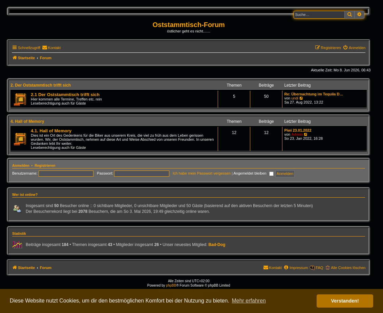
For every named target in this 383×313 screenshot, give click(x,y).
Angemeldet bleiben (253, 173)
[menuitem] (51, 48)
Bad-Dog (216, 244)
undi (294, 98)
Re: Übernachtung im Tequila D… (313, 94)
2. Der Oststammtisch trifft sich (40, 85)
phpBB (171, 285)
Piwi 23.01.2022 (297, 130)
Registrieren (45, 165)
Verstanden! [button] (345, 301)
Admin (297, 134)
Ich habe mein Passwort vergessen (202, 173)
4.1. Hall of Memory (51, 130)
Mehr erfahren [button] (249, 301)
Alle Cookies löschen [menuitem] (348, 268)
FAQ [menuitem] (319, 268)
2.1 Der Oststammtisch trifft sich (65, 94)
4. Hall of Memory (27, 121)
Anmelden (20, 165)
